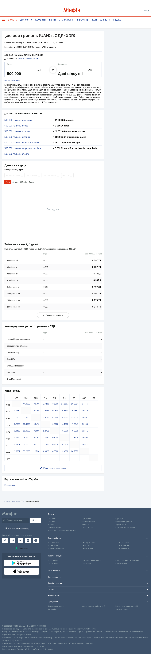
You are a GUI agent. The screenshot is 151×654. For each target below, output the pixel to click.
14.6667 (64, 404)
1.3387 (17, 451)
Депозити (26, 19)
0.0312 (85, 444)
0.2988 (36, 431)
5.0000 (65, 431)
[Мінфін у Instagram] (28, 540)
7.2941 (75, 424)
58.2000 (26, 451)
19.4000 (64, 451)
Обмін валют (53, 560)
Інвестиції (83, 19)
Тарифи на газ (120, 524)
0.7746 (85, 404)
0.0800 (55, 410)
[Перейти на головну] (75, 10)
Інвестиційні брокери (123, 522)
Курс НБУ (51, 522)
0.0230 (17, 410)
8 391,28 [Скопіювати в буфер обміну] (96, 293)
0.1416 (55, 444)
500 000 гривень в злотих (17, 131)
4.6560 (55, 451)
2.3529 (75, 437)
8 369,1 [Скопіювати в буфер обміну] (97, 274)
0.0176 (85, 410)
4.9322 (46, 451)
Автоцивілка (52, 609)
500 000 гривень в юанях (17, 137)
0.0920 (17, 437)
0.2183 (85, 424)
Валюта (12, 19)
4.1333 (65, 424)
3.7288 (46, 404)
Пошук (36, 520)
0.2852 (17, 424)
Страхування (66, 19)
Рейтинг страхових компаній (126, 606)
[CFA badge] (8, 619)
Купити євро (86, 563)
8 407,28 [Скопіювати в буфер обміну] (96, 287)
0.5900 (65, 444)
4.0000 (27, 437)
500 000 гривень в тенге (16, 154)
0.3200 (55, 437)
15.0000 (26, 431)
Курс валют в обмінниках (91, 560)
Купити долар (53, 563)
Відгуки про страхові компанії (93, 606)
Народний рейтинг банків (125, 527)
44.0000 (26, 404)
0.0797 (36, 437)
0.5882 (75, 410)
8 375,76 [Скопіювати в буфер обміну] (96, 300)
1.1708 (17, 417)
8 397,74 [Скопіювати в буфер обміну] (96, 260)
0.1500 (46, 444)
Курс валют (52, 519)
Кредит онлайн (87, 527)
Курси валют (10, 485)
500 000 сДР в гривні (12, 80)
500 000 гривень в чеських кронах (21, 143)
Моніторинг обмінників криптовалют (62, 531)
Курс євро (119, 519)
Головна (7, 501)
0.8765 (36, 404)
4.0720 (55, 417)
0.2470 (36, 424)
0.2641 (85, 431)
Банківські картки (88, 522)
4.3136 (46, 417)
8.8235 (75, 431)
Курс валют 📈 (17, 501)
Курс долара (86, 519)
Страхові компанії (122, 609)
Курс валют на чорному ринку (127, 560)
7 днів (8, 182)
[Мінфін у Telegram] (12, 540)
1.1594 (36, 451)
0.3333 (65, 410)
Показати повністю (53, 315)
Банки (52, 19)
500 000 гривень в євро (16, 126)
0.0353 (36, 444)
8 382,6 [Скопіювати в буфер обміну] (97, 280)
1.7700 (27, 444)
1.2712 (46, 431)
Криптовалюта (101, 19)
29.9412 (74, 417)
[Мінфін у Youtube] (36, 540)
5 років (31, 182)
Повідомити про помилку (17, 528)
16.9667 (64, 417)
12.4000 (26, 424)
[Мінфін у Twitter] (20, 540)
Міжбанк (51, 524)
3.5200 (55, 404)
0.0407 (17, 444)
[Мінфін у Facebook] (5, 540)
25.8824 (74, 404)
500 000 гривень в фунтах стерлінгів (22, 148)
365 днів (23, 182)
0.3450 (17, 431)
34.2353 (74, 451)
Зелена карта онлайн (56, 606)
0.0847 (46, 410)
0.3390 (46, 437)
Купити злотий (121, 563)
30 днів (15, 182)
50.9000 (26, 417)
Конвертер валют (54, 527)
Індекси (117, 19)
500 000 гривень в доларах (18, 120)
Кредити (40, 19)
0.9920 (55, 424)
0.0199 (36, 410)
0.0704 (85, 437)
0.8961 (85, 417)
